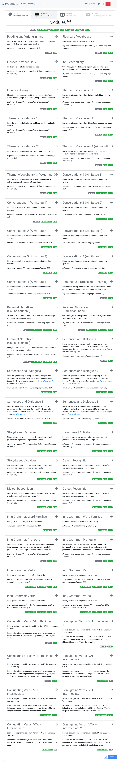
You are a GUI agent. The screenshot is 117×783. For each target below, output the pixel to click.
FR (113, 4)
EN (108, 4)
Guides (46, 4)
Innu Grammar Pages (104, 349)
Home (23, 4)
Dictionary (31, 4)
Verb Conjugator (74, 352)
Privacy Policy (89, 4)
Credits (39, 4)
